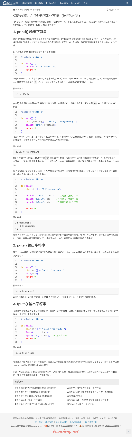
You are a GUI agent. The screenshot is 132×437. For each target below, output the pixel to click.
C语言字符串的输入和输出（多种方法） (85, 388)
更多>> (86, 3)
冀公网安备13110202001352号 (108, 426)
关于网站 (39, 422)
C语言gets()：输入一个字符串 (80, 404)
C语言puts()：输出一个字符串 (28, 400)
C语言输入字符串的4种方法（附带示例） (33, 392)
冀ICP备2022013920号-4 (66, 426)
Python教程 (51, 3)
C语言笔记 (35, 10)
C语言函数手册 (90, 422)
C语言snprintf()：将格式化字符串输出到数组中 (88, 400)
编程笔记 (25, 10)
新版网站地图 (61, 422)
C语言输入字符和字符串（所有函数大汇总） (35, 404)
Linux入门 (75, 3)
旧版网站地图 (76, 422)
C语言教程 (27, 3)
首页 (17, 10)
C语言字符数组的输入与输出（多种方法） (34, 396)
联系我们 (49, 422)
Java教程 (64, 3)
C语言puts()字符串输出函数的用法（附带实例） (36, 388)
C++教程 (39, 3)
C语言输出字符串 (74, 396)
